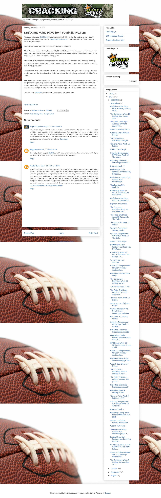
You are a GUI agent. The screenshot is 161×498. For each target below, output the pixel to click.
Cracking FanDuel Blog (115, 40)
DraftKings (43, 37)
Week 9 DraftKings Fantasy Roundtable (119, 421)
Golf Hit (51, 153)
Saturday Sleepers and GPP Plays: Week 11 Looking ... (119, 324)
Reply (32, 142)
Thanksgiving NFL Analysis (117, 186)
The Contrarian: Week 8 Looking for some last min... (119, 462)
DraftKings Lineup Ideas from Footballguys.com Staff (120, 415)
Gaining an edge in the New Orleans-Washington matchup (119, 311)
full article (38, 92)
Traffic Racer (35, 166)
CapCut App (35, 126)
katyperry (34, 150)
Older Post (93, 233)
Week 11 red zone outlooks (117, 261)
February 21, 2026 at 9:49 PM (51, 126)
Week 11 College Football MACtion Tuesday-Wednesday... (120, 353)
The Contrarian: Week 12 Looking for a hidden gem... (120, 116)
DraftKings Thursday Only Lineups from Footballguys (120, 179)
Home (61, 233)
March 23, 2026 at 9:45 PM (50, 166)
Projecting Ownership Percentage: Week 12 (119, 162)
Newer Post (29, 233)
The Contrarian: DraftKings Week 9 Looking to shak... (118, 371)
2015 (111, 97)
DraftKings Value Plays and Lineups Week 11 (119, 199)
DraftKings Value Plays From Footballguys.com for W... (120, 108)
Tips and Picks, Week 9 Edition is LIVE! (119, 397)
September (115, 472)
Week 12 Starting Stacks (120, 129)
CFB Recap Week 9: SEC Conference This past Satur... (120, 447)
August (114, 476)
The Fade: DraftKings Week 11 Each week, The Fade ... (119, 217)
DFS (41, 114)
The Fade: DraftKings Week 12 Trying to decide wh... (118, 124)
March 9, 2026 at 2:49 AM (47, 150)
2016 (111, 93)
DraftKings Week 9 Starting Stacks (117, 391)
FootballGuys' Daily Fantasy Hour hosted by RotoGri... (120, 439)
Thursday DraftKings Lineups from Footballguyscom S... (119, 431)
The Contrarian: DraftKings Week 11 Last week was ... (119, 209)
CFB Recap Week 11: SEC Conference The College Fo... (119, 254)
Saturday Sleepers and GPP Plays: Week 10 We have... (119, 404)
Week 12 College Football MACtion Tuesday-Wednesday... (120, 268)
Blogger (107, 493)
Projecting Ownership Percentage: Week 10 (119, 331)
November (115, 103)
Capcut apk (64, 139)
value (52, 114)
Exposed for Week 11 (118, 204)
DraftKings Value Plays (59, 39)
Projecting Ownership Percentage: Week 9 (119, 386)
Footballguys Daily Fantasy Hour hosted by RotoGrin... (120, 172)
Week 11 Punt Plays (118, 241)
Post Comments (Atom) (65, 241)
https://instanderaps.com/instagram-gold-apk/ (46, 185)
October (114, 469)
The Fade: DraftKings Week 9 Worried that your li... (119, 379)
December (115, 100)
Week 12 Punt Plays (118, 149)
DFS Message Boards (114, 36)
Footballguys (111, 32)
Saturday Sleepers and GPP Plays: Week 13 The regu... (119, 155)
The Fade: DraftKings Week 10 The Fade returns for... (118, 292)
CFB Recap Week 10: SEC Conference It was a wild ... (120, 345)
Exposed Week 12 (117, 166)
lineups (46, 114)
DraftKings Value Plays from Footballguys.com (120, 359)
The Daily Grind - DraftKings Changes (119, 139)
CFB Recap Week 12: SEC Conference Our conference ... (119, 193)
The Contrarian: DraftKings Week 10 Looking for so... (119, 281)
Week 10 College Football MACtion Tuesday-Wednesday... (120, 454)
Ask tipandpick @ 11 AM (119, 287)
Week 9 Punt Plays (117, 426)
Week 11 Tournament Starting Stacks (118, 229)
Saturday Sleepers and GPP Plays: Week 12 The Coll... (119, 236)
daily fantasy (34, 114)
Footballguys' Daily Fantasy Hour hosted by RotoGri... (120, 337)
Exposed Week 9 (117, 409)
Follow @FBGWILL (31, 105)
